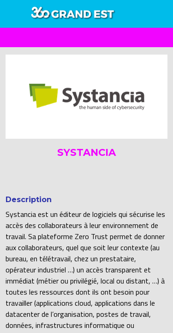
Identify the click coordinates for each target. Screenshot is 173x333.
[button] (14, 14)
